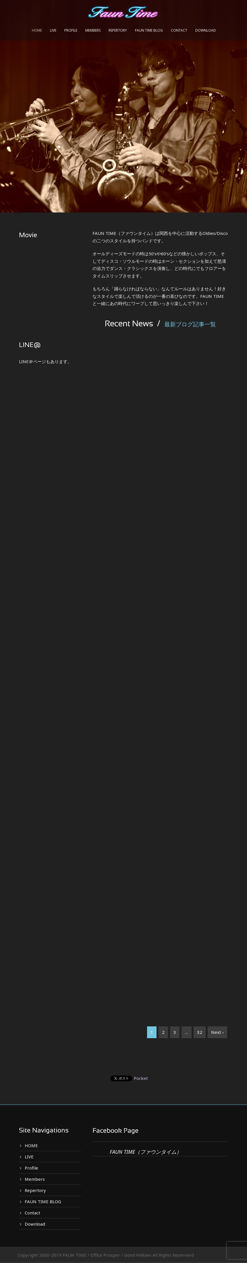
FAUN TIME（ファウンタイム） (146, 1151)
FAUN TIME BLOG (149, 30)
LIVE (53, 30)
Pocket (141, 1078)
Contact (179, 30)
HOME (37, 30)
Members (93, 30)
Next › (217, 1032)
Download (205, 30)
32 (199, 1032)
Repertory (118, 30)
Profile (70, 30)
